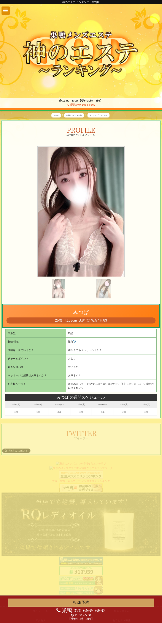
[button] (6, 10)
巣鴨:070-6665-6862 (81, 104)
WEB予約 (81, 602)
